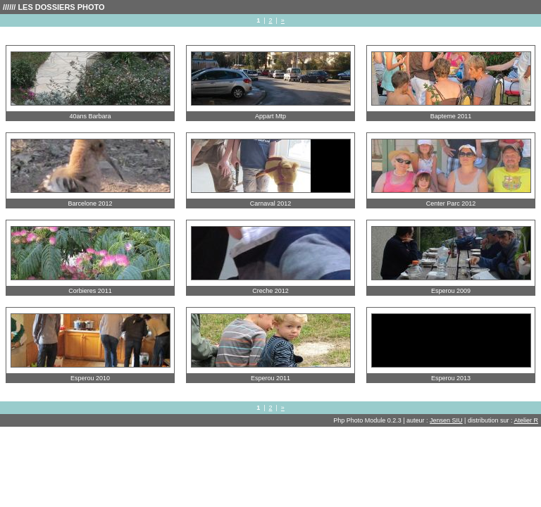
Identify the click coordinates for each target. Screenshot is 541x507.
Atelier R (526, 420)
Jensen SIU (446, 420)
